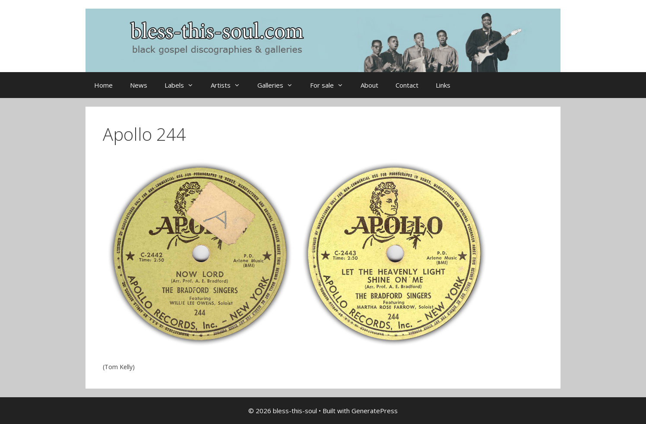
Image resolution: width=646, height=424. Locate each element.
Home (103, 85)
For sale (331, 85)
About (369, 85)
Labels (183, 85)
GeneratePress (375, 410)
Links (443, 85)
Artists (230, 85)
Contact (407, 85)
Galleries (279, 85)
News (138, 85)
